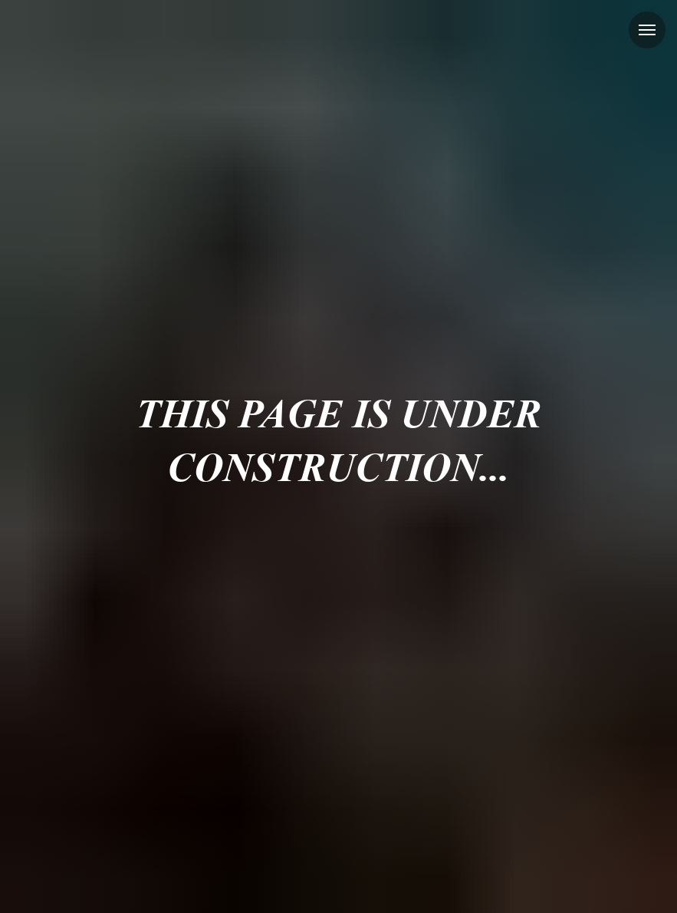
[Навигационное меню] (647, 30)
